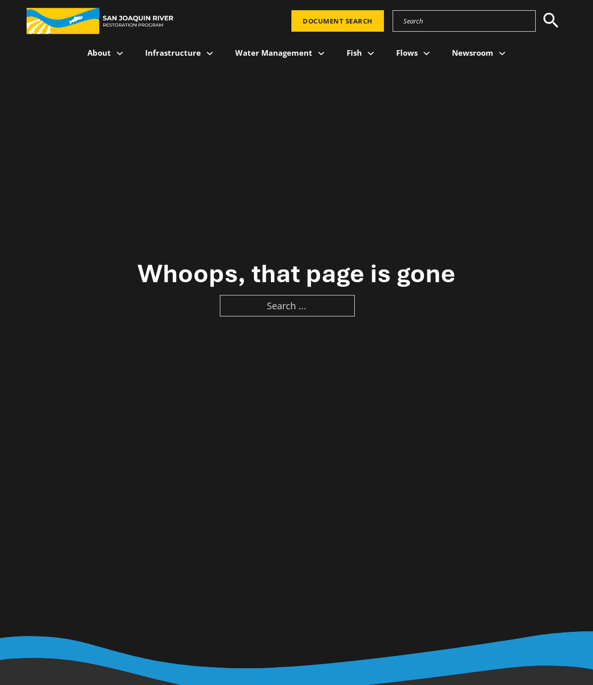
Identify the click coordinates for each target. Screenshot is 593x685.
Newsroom (472, 53)
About (99, 53)
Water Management (273, 53)
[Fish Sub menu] (371, 53)
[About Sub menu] (120, 53)
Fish (354, 53)
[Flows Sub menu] (426, 53)
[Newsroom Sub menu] (502, 53)
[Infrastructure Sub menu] (210, 53)
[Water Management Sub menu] (321, 53)
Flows (407, 53)
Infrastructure (173, 53)
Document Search (338, 21)
